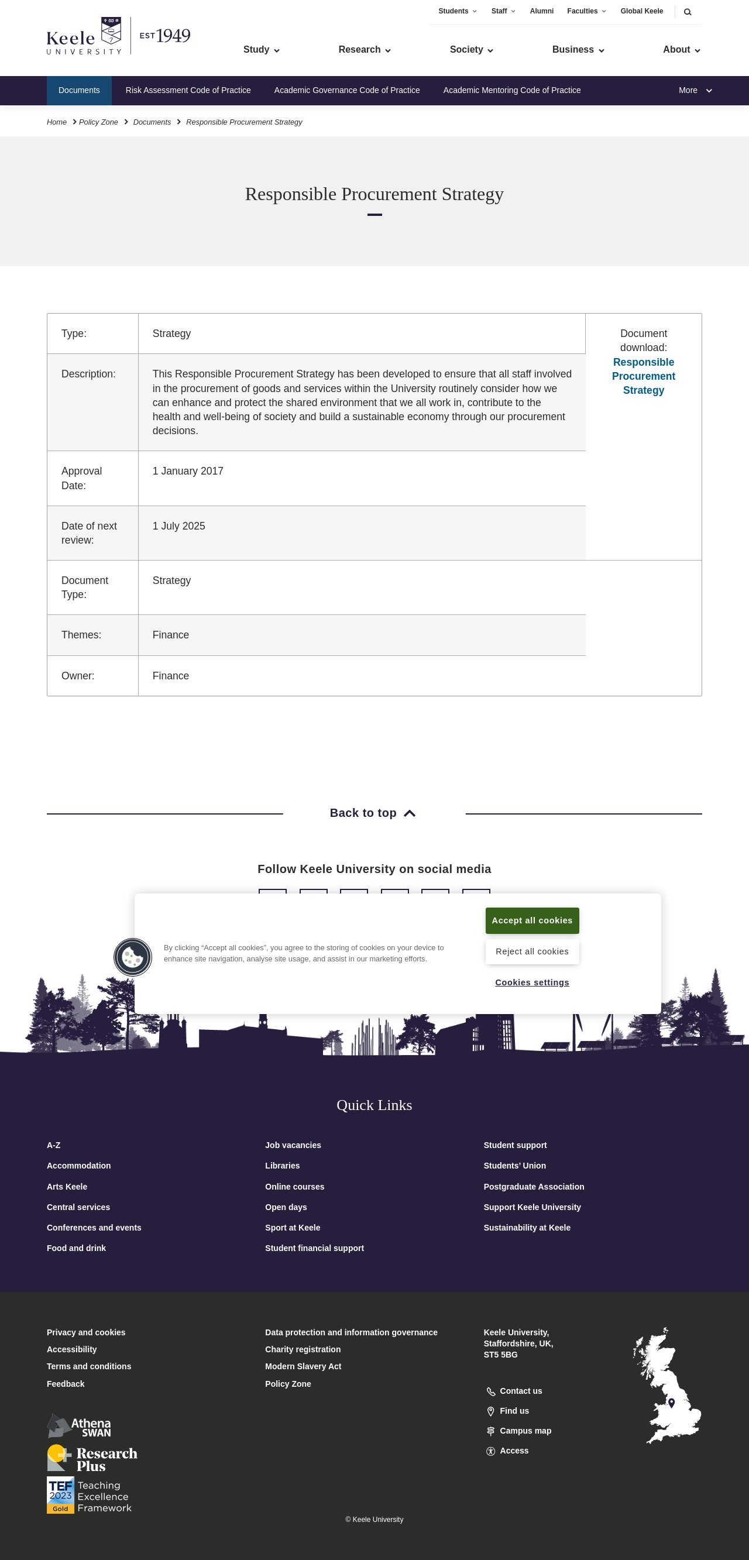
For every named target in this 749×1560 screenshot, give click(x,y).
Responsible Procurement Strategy (644, 376)
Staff (504, 11)
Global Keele (642, 11)
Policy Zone (98, 122)
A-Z (53, 1145)
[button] (688, 11)
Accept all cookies (532, 920)
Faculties (587, 11)
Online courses (294, 1186)
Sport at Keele (292, 1227)
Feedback (66, 1384)
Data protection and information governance (351, 1332)
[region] (398, 954)
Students (457, 11)
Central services (78, 1207)
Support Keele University (533, 1207)
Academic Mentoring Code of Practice (512, 90)
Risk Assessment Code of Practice (188, 90)
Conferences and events (94, 1227)
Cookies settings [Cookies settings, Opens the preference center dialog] (532, 982)
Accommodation (79, 1165)
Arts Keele (67, 1186)
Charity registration (303, 1349)
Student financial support (314, 1248)
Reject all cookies (532, 951)
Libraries (282, 1165)
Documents (79, 90)
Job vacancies (293, 1145)
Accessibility (72, 1349)
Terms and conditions (89, 1366)
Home (57, 122)
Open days (286, 1207)
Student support (515, 1145)
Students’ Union (515, 1165)
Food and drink (76, 1248)
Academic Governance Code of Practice (347, 90)
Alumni (542, 11)
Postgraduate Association (534, 1186)
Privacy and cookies (86, 1332)
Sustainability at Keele (527, 1227)
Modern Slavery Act (303, 1366)
